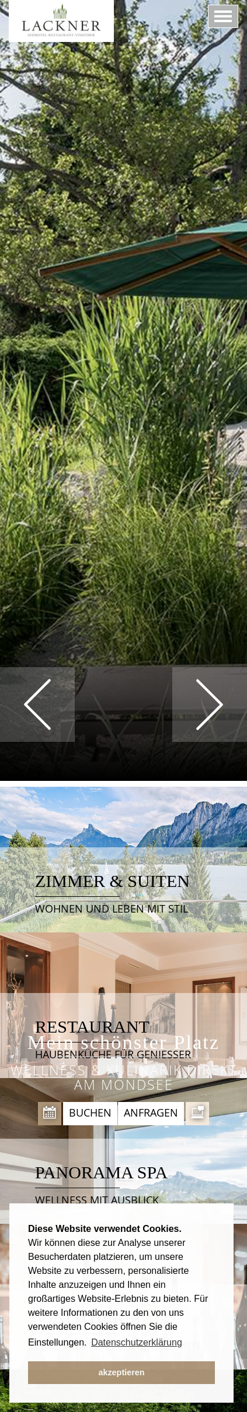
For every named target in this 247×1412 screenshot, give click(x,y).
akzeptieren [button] (121, 1372)
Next (209, 704)
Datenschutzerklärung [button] (136, 1342)
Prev (37, 704)
